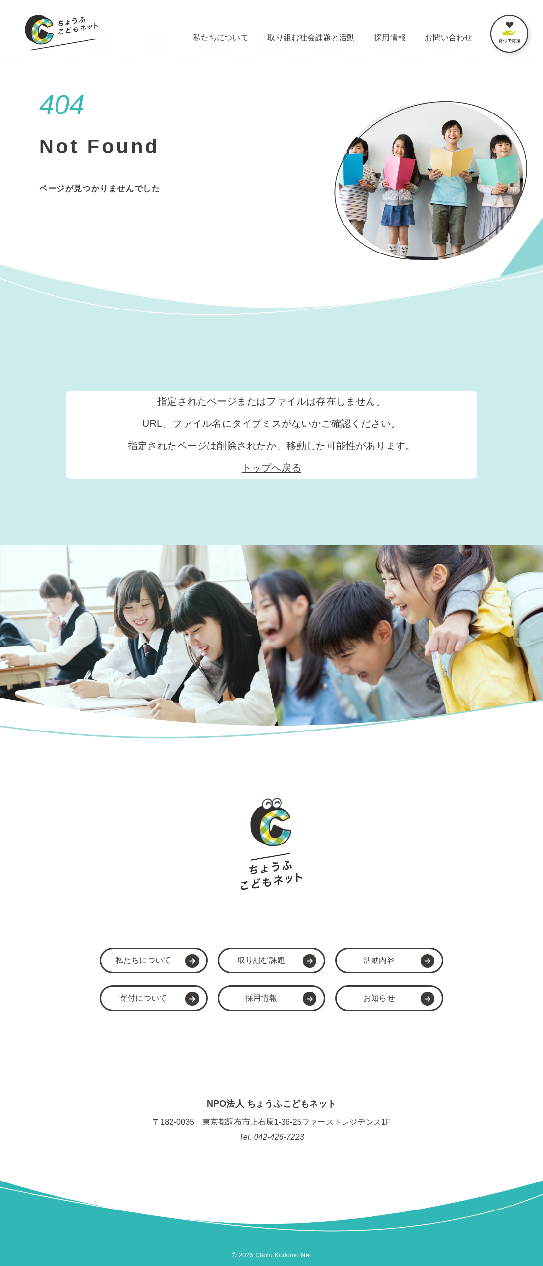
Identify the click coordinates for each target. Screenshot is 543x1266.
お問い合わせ (448, 37)
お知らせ (379, 998)
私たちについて (220, 37)
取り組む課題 (261, 960)
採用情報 (390, 37)
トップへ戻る (271, 467)
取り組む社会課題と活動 (311, 37)
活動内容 (379, 960)
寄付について (143, 998)
